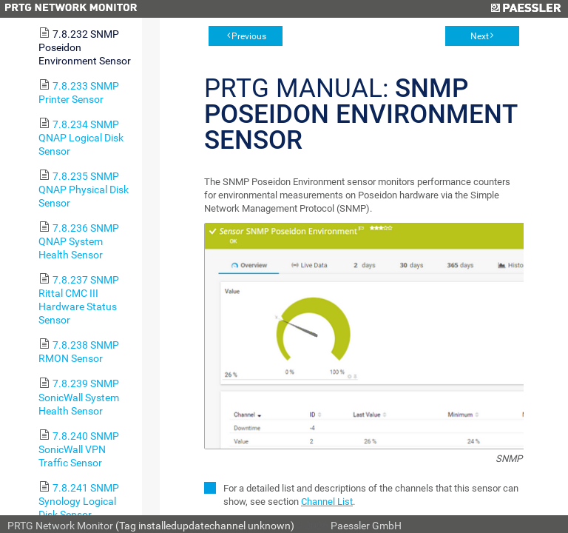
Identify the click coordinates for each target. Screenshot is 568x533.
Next (479, 36)
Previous (248, 36)
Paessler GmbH (366, 526)
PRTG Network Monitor (60, 526)
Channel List (327, 501)
